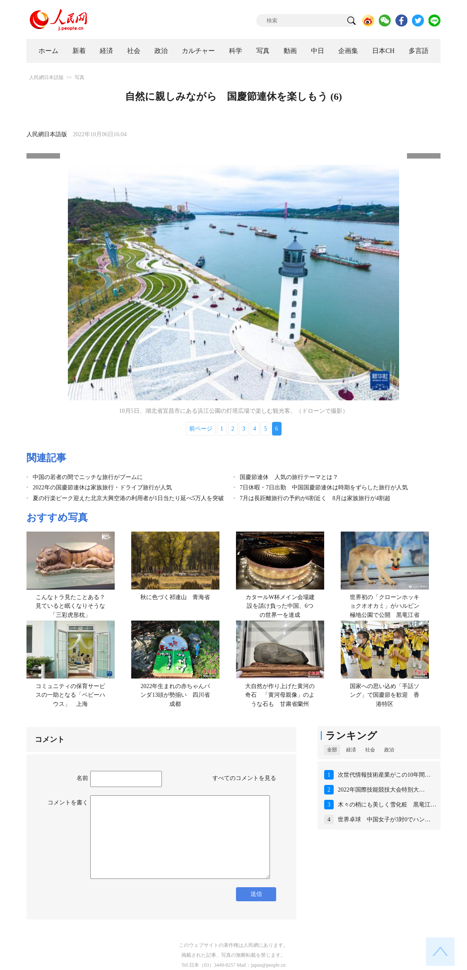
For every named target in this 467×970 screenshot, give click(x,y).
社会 (133, 50)
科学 (235, 50)
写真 (263, 50)
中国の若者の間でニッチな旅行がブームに (88, 477)
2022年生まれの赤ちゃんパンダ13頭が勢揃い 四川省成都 (175, 695)
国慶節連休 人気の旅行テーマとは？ (289, 477)
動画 (290, 50)
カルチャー (198, 50)
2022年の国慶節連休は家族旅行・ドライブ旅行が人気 (102, 487)
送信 (256, 894)
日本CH (383, 50)
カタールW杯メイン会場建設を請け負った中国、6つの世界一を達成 (280, 606)
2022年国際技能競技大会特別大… (381, 790)
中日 (317, 50)
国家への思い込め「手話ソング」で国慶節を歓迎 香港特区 (384, 695)
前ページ (200, 429)
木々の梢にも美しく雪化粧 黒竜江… (387, 805)
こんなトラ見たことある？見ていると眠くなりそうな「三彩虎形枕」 (70, 606)
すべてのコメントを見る (244, 778)
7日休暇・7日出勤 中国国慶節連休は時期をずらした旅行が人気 (324, 487)
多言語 (418, 50)
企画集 (348, 50)
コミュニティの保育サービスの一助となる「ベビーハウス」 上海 (70, 695)
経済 (106, 50)
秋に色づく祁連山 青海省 (175, 597)
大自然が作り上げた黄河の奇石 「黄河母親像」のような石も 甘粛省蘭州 (280, 695)
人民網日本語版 (46, 77)
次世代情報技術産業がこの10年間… (384, 775)
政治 (161, 50)
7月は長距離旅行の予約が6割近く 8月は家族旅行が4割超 (315, 498)
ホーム (48, 50)
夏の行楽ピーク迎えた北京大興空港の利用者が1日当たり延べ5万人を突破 (128, 498)
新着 (79, 50)
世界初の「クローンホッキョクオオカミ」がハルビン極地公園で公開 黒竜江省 (384, 606)
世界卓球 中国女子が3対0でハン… (384, 819)
